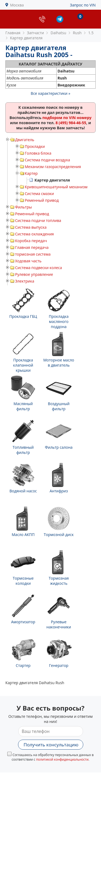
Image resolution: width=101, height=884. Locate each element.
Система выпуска (31, 227)
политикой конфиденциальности (62, 759)
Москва (17, 5)
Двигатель (24, 139)
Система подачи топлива (38, 220)
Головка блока (38, 153)
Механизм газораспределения (53, 166)
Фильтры (23, 207)
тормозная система (33, 254)
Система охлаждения (34, 233)
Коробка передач (31, 240)
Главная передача (31, 247)
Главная (12, 32)
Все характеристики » (50, 93)
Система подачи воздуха (47, 159)
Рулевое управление (34, 274)
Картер (31, 173)
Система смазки (39, 193)
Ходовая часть (28, 260)
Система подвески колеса (38, 267)
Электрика (24, 281)
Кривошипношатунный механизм (56, 186)
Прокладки (35, 146)
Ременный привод (42, 200)
